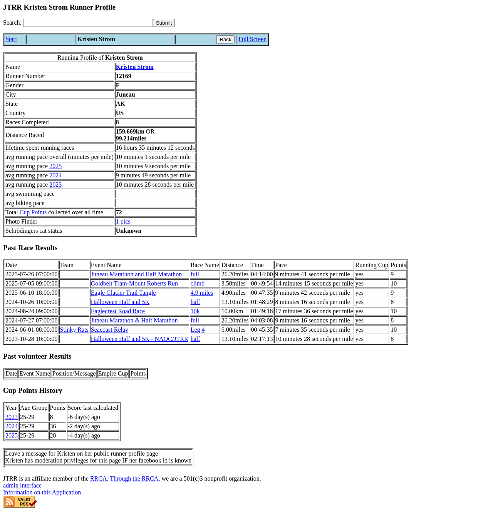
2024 (55, 175)
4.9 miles (202, 292)
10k (195, 311)
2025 (55, 166)
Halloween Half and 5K (120, 302)
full (195, 274)
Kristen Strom (135, 66)
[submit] (164, 23)
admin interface (22, 485)
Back (225, 39)
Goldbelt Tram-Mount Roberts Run (134, 283)
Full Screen (252, 39)
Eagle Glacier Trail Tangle (123, 292)
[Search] (88, 23)
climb (198, 283)
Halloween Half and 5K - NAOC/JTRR (139, 339)
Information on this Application (42, 492)
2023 (55, 184)
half (195, 302)
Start (11, 39)
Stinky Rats (74, 329)
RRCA (98, 478)
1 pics (123, 221)
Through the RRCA (134, 478)
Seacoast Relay (109, 329)
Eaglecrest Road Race (118, 311)
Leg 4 (198, 329)
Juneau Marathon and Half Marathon (136, 274)
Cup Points (33, 212)
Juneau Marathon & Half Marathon (134, 320)
